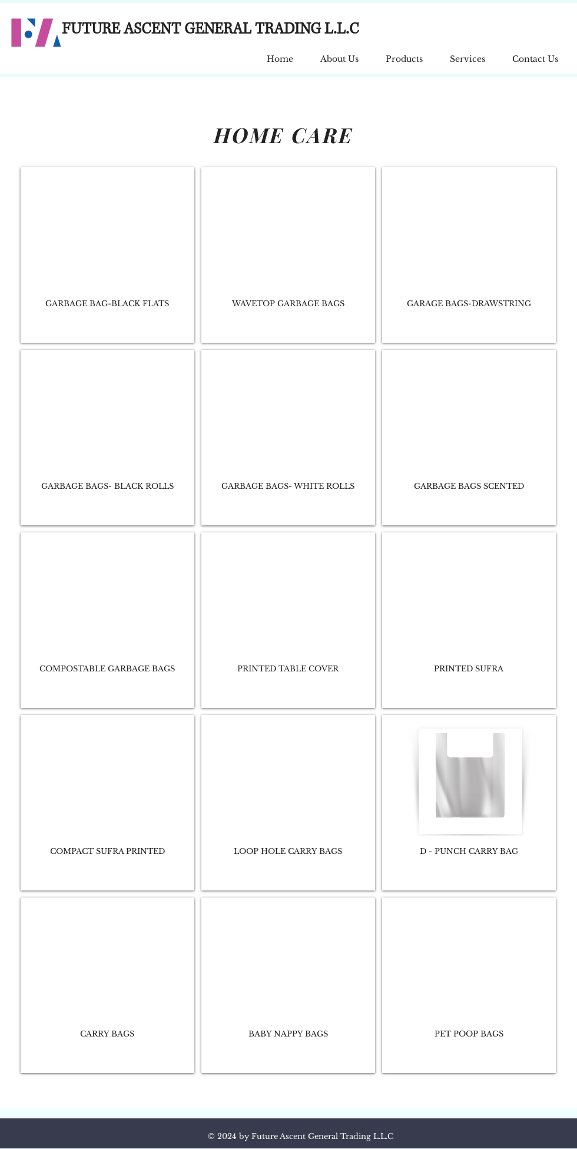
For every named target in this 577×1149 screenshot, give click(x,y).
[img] (107, 255)
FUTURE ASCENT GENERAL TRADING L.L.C (210, 29)
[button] (404, 54)
